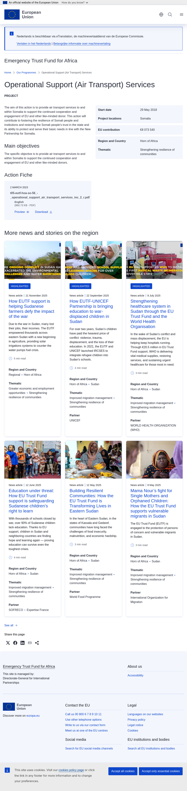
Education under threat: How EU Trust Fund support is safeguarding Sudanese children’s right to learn (31, 500)
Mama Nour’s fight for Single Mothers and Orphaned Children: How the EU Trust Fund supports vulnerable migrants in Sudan (153, 503)
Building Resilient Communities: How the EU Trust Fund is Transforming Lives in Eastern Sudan (91, 500)
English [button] (161, 14)
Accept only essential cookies (161, 771)
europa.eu (33, 715)
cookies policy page (71, 770)
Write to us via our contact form (85, 725)
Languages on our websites (145, 714)
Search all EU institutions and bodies (151, 748)
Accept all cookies (123, 771)
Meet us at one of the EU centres (86, 730)
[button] (22, 212)
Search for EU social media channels (89, 748)
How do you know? (75, 2)
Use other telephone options (83, 719)
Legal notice (135, 725)
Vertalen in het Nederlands (34, 43)
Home (7, 72)
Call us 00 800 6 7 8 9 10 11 (83, 714)
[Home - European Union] (22, 14)
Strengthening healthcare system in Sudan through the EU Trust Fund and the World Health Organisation (152, 314)
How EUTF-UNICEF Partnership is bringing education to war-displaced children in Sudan (91, 311)
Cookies (133, 730)
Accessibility (135, 675)
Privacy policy (136, 719)
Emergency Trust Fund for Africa (29, 666)
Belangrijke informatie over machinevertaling (82, 43)
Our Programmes (26, 72)
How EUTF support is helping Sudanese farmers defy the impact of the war (31, 309)
